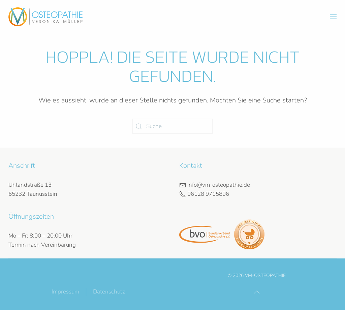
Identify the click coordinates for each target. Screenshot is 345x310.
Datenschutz (109, 292)
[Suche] (172, 126)
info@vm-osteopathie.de (214, 185)
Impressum (65, 292)
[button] (333, 17)
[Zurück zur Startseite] (45, 17)
